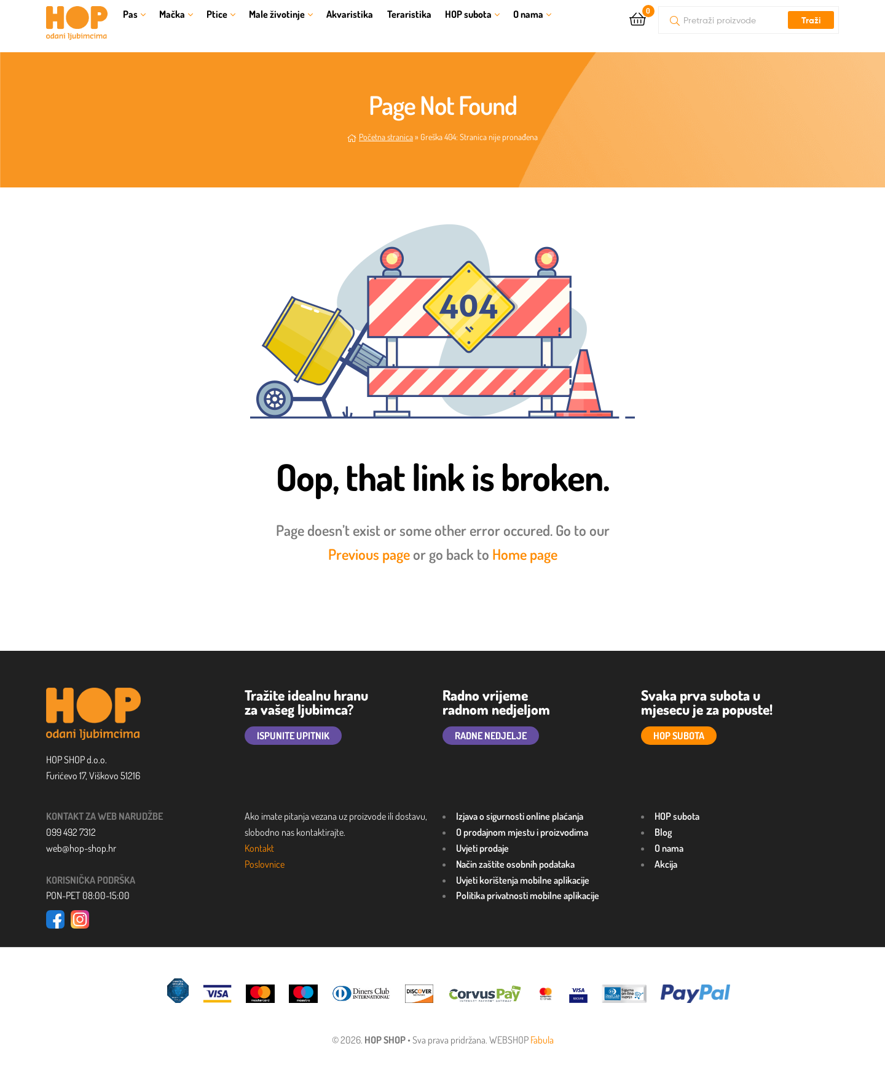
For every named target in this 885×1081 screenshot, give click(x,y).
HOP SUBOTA (678, 735)
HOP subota (468, 14)
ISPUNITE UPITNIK (293, 735)
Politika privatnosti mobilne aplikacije (527, 895)
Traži (810, 20)
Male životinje (277, 14)
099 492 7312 (71, 832)
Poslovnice (265, 864)
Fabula (542, 1040)
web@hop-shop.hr (81, 848)
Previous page (369, 554)
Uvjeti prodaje (482, 848)
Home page (524, 554)
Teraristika (409, 14)
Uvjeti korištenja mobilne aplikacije (522, 880)
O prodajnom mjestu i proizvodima (522, 832)
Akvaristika (349, 14)
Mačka (172, 14)
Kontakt (259, 848)
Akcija (666, 864)
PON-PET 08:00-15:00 (88, 895)
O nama (528, 14)
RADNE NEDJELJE (491, 735)
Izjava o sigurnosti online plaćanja (519, 816)
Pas (130, 14)
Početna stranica (386, 137)
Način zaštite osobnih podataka (515, 864)
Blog (663, 832)
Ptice (216, 14)
